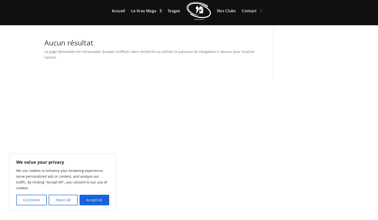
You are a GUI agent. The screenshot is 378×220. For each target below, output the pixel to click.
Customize (31, 200)
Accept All (94, 200)
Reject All (63, 200)
